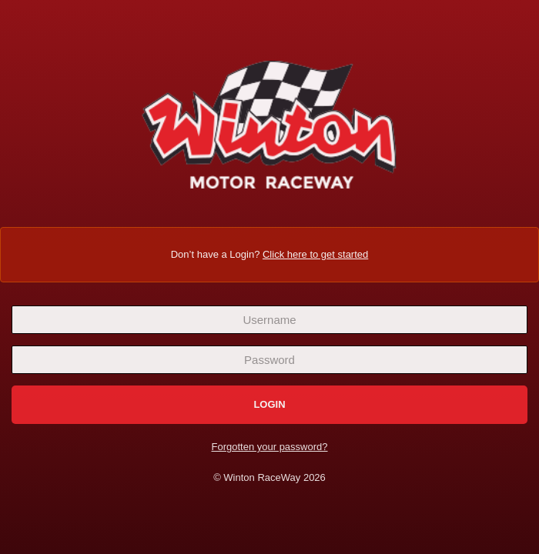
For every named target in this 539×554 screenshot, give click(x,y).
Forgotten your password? (269, 446)
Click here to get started (315, 253)
